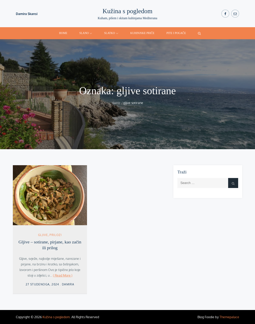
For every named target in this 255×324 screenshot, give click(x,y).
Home (63, 33)
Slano (85, 33)
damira (68, 284)
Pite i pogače (176, 33)
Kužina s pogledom (128, 11)
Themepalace (229, 317)
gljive (43, 235)
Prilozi (56, 235)
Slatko (111, 33)
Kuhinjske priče (142, 33)
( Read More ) (62, 275)
